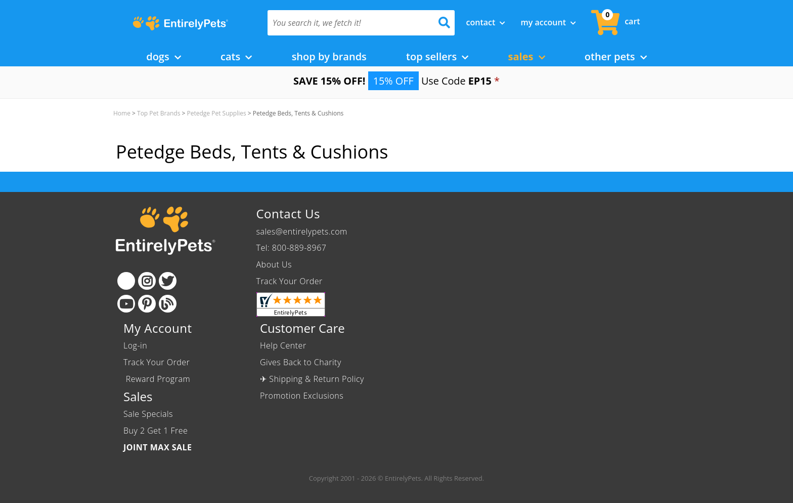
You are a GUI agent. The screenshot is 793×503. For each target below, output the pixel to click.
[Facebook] (126, 281)
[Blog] (168, 304)
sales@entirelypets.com (301, 231)
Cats (236, 56)
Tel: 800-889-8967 (291, 247)
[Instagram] (147, 281)
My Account (548, 22)
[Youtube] (126, 304)
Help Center (283, 345)
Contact (486, 22)
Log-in (135, 345)
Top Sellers (437, 56)
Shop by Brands (329, 56)
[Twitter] (168, 281)
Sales (526, 56)
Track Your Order (289, 281)
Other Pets (616, 56)
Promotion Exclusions (301, 395)
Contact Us (288, 213)
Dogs (163, 56)
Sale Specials (148, 413)
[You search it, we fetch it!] (347, 22)
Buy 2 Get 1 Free (155, 430)
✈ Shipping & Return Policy (312, 378)
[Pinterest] (147, 304)
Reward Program (158, 378)
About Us (274, 264)
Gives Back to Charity (300, 362)
